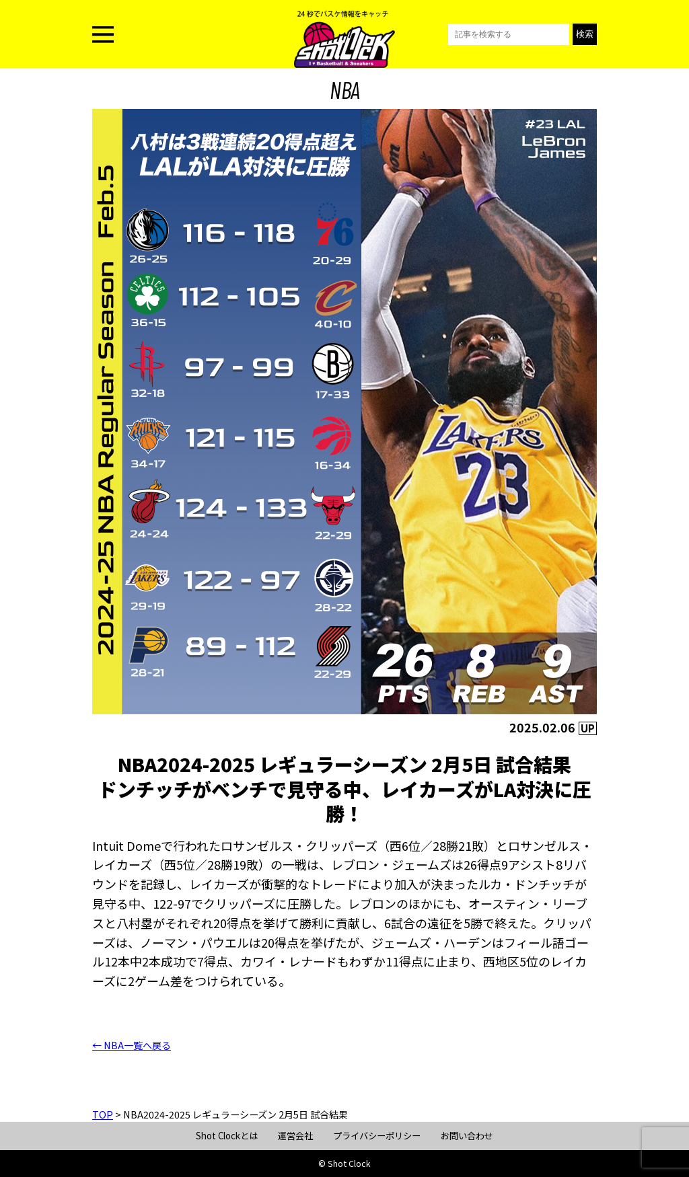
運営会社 (295, 1135)
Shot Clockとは (227, 1135)
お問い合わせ (467, 1135)
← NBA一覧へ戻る (131, 1045)
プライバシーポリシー (377, 1135)
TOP (102, 1114)
